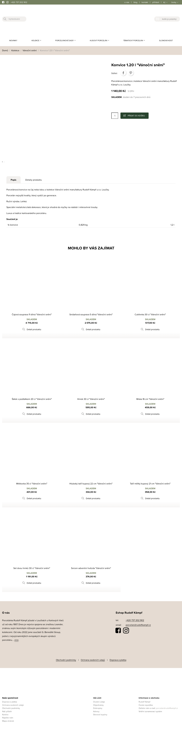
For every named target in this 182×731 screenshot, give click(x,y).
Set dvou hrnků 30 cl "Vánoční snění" (31, 568)
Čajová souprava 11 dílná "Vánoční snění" (32, 314)
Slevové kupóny (100, 713)
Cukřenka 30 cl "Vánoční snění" (150, 314)
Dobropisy (97, 707)
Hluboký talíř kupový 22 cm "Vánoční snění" (90, 483)
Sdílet (123, 73)
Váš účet (97, 697)
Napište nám (7, 716)
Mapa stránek (8, 720)
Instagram (126, 630)
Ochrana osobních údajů (93, 659)
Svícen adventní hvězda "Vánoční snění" (91, 568)
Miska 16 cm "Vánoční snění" (150, 399)
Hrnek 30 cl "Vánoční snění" (91, 399)
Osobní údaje (99, 701)
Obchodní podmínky (66, 659)
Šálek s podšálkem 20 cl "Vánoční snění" (32, 399)
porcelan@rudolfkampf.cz (138, 624)
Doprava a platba (118, 659)
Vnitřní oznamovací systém (150, 710)
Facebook (118, 630)
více (16, 639)
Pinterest (131, 73)
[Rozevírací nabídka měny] (165, 2)
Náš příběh (7, 710)
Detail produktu (34, 329)
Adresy (96, 710)
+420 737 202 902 (19, 2)
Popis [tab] (13, 179)
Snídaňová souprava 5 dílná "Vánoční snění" (91, 314)
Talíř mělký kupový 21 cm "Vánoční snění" (150, 483)
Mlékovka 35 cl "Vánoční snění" (31, 483)
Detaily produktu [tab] (33, 179)
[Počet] (114, 116)
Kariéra (5, 713)
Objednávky (98, 704)
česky (173, 2)
